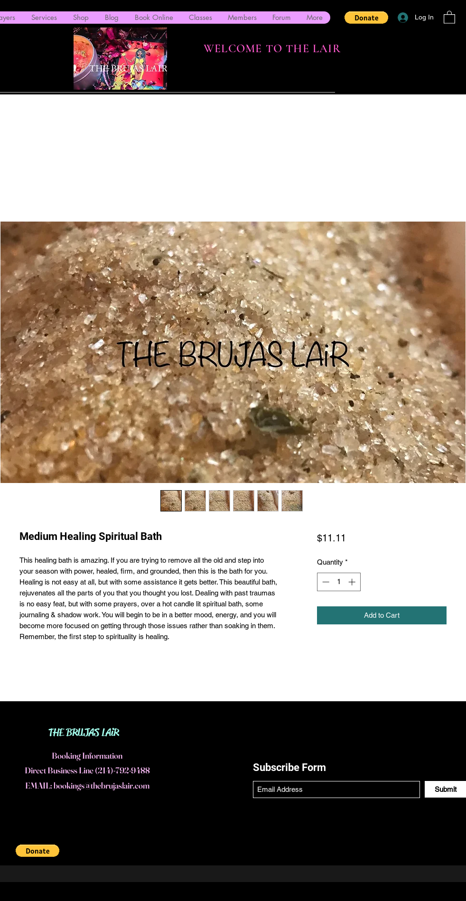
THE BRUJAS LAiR (83, 732)
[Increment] (352, 582)
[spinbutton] (338, 582)
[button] (366, 17)
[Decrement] (324, 582)
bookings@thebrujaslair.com (101, 785)
